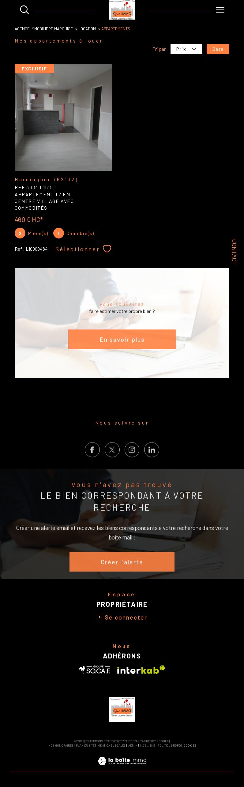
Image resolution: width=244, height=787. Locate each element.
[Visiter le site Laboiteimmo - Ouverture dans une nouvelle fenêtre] (122, 768)
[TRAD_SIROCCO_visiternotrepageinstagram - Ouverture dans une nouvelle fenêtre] (132, 460)
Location (87, 28)
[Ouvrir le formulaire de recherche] (24, 10)
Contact (234, 252)
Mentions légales (111, 745)
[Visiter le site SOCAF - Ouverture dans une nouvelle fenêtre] (95, 669)
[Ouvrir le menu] (220, 10)
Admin (132, 745)
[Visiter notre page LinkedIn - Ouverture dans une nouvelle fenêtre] (151, 460)
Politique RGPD (169, 745)
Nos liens (147, 745)
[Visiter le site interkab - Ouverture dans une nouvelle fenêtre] (141, 669)
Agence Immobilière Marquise (44, 28)
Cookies (189, 745)
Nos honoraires (60, 745)
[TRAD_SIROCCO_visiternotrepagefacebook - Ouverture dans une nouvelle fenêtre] (92, 460)
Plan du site (85, 745)
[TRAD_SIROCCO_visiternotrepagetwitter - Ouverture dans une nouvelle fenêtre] (112, 460)
